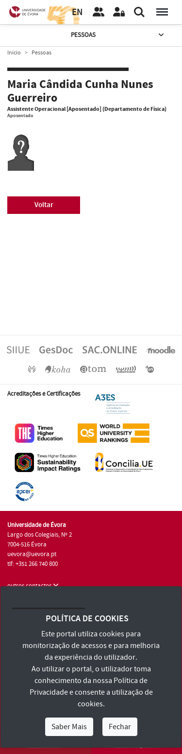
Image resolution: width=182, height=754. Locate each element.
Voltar (43, 205)
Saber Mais (69, 727)
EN (77, 12)
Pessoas (118, 35)
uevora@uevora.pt (31, 554)
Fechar (120, 727)
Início (14, 52)
